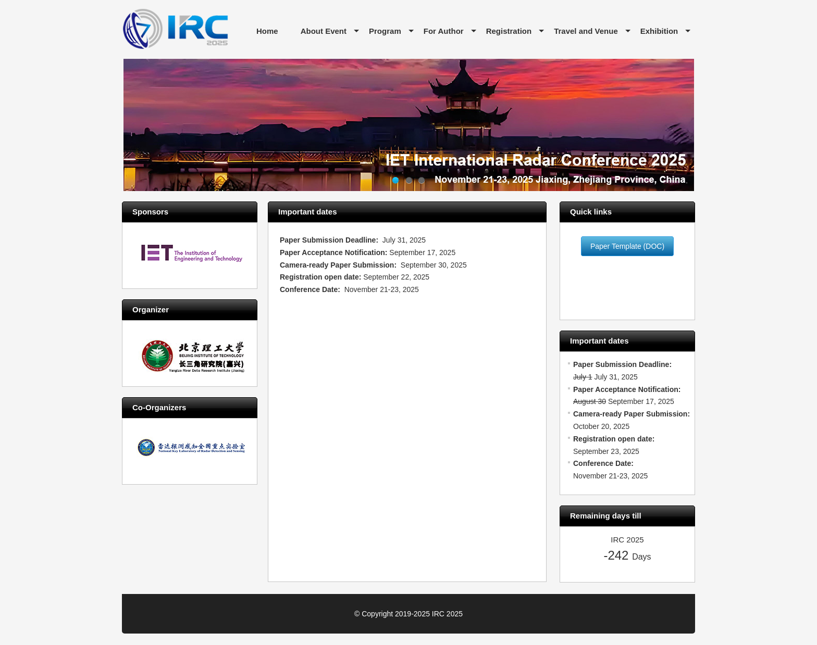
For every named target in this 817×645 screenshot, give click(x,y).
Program (385, 31)
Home (267, 31)
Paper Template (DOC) (627, 246)
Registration (509, 31)
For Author (444, 31)
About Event (323, 31)
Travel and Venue (586, 31)
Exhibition (659, 31)
